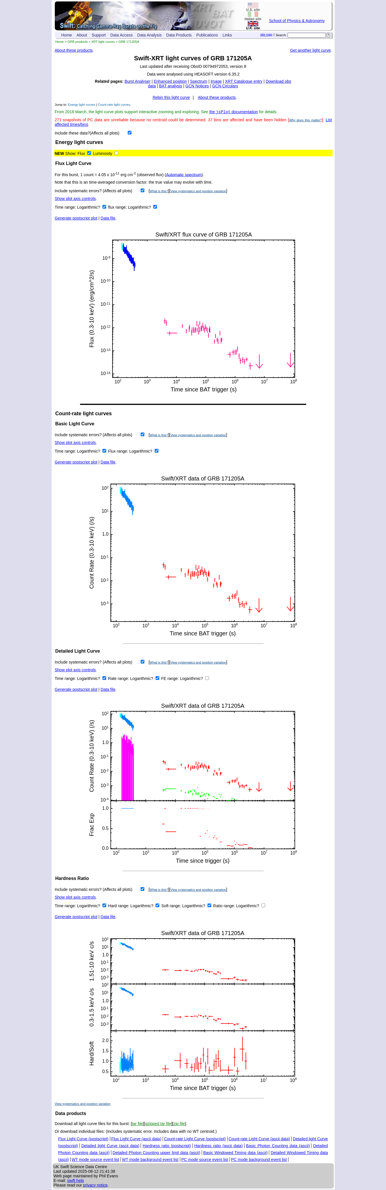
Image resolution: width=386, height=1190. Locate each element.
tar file (137, 1124)
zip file (179, 1124)
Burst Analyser (137, 81)
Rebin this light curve (171, 97)
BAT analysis (170, 86)
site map (266, 34)
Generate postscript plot (76, 218)
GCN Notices (197, 86)
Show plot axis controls (75, 199)
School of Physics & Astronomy (297, 20)
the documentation (233, 112)
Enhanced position (170, 81)
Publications (207, 35)
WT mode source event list (95, 1160)
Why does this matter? (305, 120)
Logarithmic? (89, 207)
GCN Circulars (225, 86)
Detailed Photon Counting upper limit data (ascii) (156, 1153)
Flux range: (118, 451)
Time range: (66, 207)
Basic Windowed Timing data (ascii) (235, 1153)
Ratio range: (224, 906)
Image (216, 81)
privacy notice (95, 1185)
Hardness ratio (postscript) (167, 1146)
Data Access (121, 35)
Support (99, 35)
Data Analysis (149, 35)
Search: (281, 35)
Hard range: (119, 906)
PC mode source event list (204, 1160)
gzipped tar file (158, 1124)
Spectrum (198, 81)
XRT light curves (103, 41)
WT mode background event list (150, 1160)
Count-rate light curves (114, 104)
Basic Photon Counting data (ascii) (278, 1146)
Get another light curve (310, 50)
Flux (81, 154)
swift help (75, 1181)
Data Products (179, 35)
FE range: (170, 679)
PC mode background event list (259, 1160)
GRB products (77, 41)
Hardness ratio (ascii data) (218, 1146)
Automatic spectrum (183, 175)
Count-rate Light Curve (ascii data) (259, 1139)
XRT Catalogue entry (243, 81)
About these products (74, 50)
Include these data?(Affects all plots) (87, 133)
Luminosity (102, 154)
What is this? (159, 191)
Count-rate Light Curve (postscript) (195, 1139)
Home (66, 35)
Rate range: (119, 679)
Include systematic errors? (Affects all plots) (94, 191)
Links (227, 35)
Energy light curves (81, 104)
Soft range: (171, 906)
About (82, 35)
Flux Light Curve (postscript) (83, 1139)
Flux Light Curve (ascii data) (136, 1139)
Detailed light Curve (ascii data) (110, 1146)
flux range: (118, 207)
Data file (108, 218)
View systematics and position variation (198, 191)
